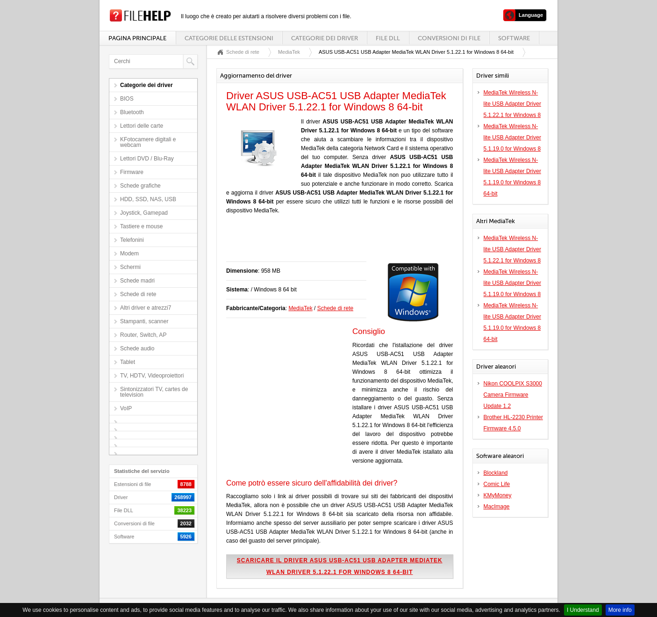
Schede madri (137, 280)
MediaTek (289, 52)
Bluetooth (132, 112)
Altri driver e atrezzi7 (145, 308)
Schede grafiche (140, 185)
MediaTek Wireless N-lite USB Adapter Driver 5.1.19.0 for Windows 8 (512, 137)
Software (514, 38)
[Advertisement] (335, 243)
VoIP (126, 408)
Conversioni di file (449, 38)
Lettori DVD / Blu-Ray (147, 158)
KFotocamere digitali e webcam (148, 142)
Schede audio (137, 348)
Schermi (130, 267)
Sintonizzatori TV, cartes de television (154, 392)
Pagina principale (137, 38)
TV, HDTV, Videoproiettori (152, 375)
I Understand (583, 610)
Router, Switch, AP (143, 335)
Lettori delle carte (141, 126)
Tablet (127, 362)
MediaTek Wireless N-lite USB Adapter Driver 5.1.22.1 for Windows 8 (512, 103)
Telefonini (132, 240)
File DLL (388, 38)
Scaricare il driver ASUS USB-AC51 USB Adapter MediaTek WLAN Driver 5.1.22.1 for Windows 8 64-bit (340, 566)
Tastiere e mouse (141, 226)
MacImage (497, 506)
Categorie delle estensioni (229, 38)
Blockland (496, 473)
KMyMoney (498, 495)
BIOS (127, 98)
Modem (129, 253)
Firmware (131, 172)
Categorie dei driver (324, 38)
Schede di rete (138, 294)
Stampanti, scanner (144, 321)
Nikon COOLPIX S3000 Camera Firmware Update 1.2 (513, 394)
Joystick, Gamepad (144, 213)
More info (620, 610)
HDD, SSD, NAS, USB (148, 199)
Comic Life (497, 484)
